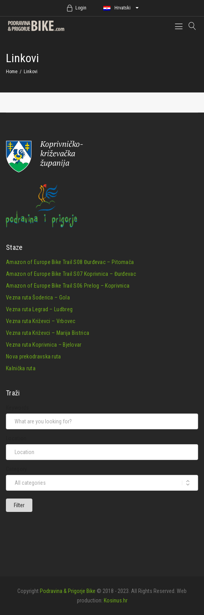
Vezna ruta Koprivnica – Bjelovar (44, 345)
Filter (19, 505)
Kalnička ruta (21, 368)
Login (80, 8)
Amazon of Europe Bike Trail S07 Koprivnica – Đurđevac (71, 274)
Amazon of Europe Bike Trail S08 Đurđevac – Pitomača (70, 262)
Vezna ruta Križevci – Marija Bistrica (47, 333)
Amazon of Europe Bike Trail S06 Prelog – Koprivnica (67, 286)
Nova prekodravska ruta (33, 356)
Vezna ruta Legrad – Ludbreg (39, 309)
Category (16, 469)
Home (11, 71)
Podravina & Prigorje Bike (67, 591)
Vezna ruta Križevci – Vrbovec (41, 321)
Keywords (17, 407)
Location (16, 438)
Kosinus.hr (115, 600)
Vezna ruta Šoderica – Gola (38, 297)
